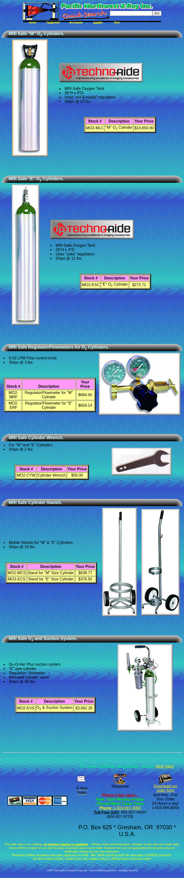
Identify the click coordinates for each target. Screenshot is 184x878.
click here (164, 766)
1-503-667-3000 (126, 808)
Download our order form (166, 788)
